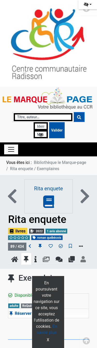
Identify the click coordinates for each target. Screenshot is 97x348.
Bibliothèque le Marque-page (60, 162)
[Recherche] (43, 117)
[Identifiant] (41, 126)
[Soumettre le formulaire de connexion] (57, 130)
